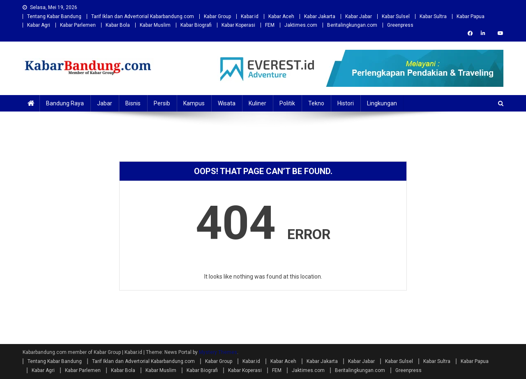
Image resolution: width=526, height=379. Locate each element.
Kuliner (257, 103)
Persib (162, 103)
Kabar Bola (118, 25)
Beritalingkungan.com (352, 25)
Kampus (194, 103)
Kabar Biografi (196, 25)
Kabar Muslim (155, 25)
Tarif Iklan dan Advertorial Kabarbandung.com (142, 16)
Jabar (104, 103)
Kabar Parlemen (78, 25)
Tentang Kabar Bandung (54, 16)
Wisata (226, 103)
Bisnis (133, 103)
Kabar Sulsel (396, 16)
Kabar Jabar (358, 16)
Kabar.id (249, 16)
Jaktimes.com (300, 25)
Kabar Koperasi (238, 25)
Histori (345, 103)
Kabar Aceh (281, 16)
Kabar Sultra (433, 16)
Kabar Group (217, 16)
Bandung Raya (65, 103)
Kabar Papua (470, 16)
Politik (287, 103)
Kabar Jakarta (319, 16)
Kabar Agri (38, 25)
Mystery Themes (218, 352)
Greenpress (400, 25)
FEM (270, 25)
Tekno (316, 103)
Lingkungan (382, 103)
